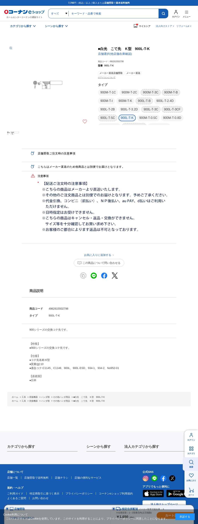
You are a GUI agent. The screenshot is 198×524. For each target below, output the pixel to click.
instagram (146, 478)
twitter (172, 478)
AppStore (153, 493)
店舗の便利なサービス (88, 477)
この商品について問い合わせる (101, 262)
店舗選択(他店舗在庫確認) (115, 53)
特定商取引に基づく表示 (44, 493)
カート (191, 495)
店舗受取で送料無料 (36, 477)
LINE (154, 478)
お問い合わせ (40, 498)
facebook (163, 478)
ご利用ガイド (15, 493)
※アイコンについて (106, 77)
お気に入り (191, 480)
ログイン (191, 440)
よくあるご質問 (16, 498)
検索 (191, 467)
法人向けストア (164, 26)
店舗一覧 (12, 477)
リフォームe (182, 26)
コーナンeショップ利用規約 (116, 493)
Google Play (178, 493)
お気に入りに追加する (85, 122)
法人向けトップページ (164, 504)
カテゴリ (191, 453)
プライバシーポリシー (79, 493)
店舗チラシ (61, 477)
